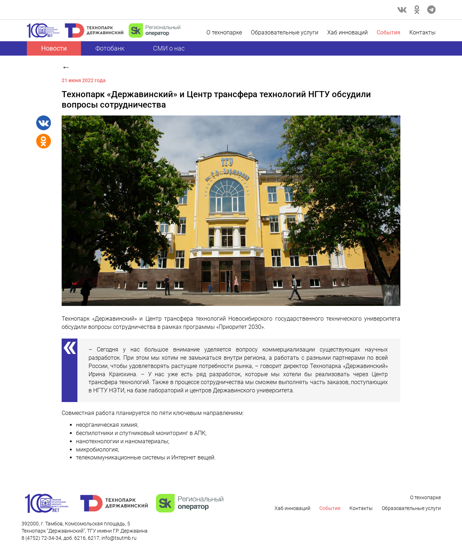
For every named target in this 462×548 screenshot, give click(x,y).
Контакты (422, 32)
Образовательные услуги (284, 32)
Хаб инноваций (347, 32)
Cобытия (388, 32)
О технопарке (224, 32)
